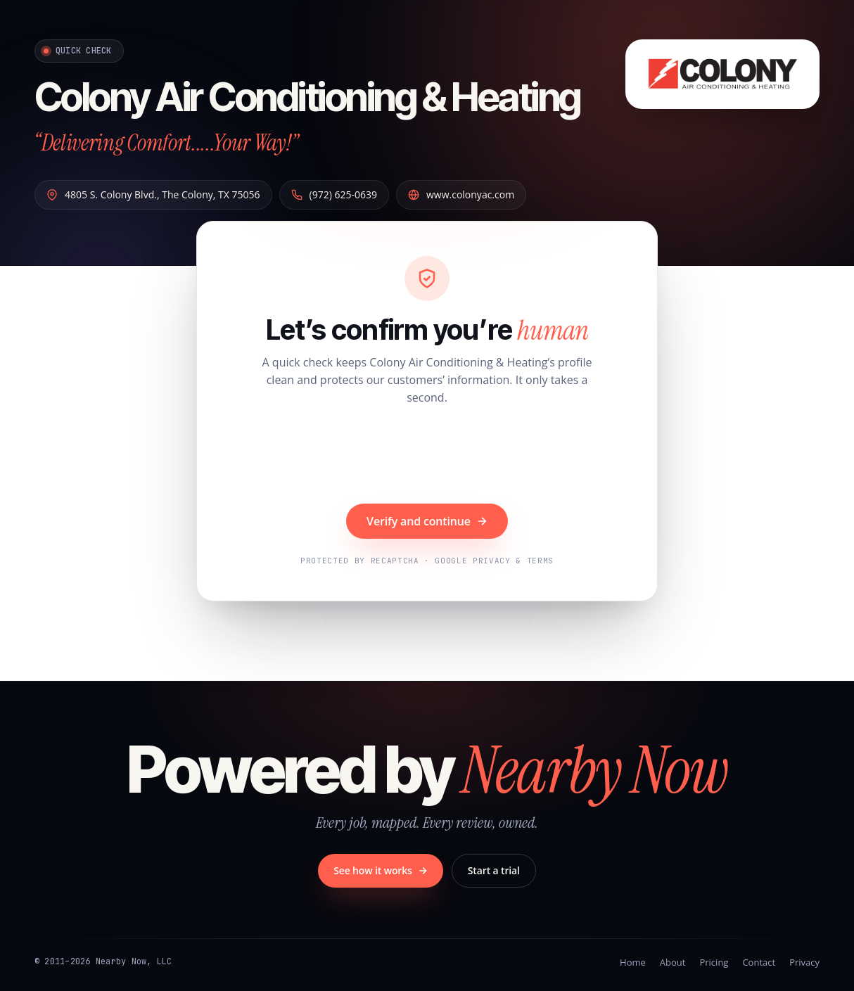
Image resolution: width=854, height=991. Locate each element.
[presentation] (427, 456)
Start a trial (494, 870)
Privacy (804, 962)
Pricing (713, 962)
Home (633, 962)
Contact (758, 962)
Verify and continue (427, 521)
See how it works (380, 870)
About (673, 962)
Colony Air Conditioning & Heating (307, 97)
